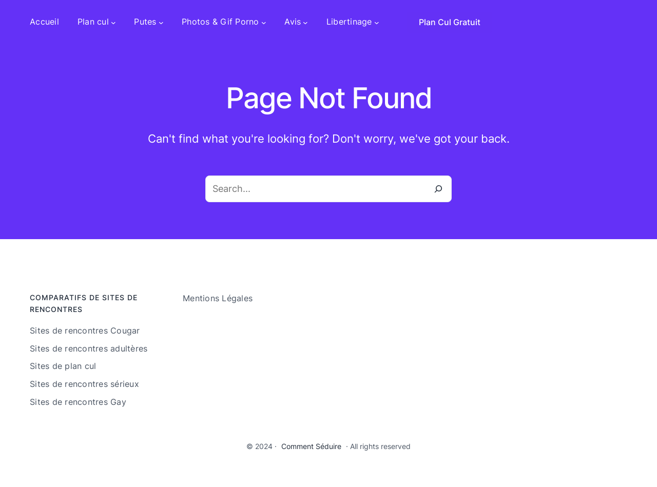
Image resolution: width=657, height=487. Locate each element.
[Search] (438, 189)
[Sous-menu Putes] (161, 22)
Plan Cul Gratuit (449, 22)
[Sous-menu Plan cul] (113, 22)
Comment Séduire (311, 446)
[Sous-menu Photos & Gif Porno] (263, 22)
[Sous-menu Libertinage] (376, 22)
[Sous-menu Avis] (305, 22)
